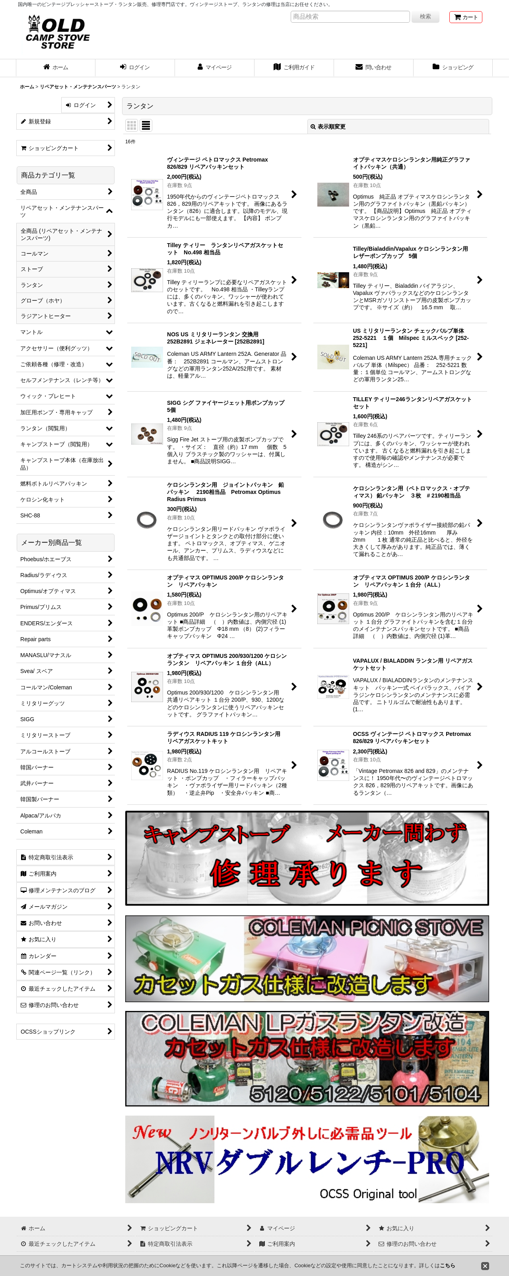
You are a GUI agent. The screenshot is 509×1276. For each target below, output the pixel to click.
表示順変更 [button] (328, 126)
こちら (447, 1265)
